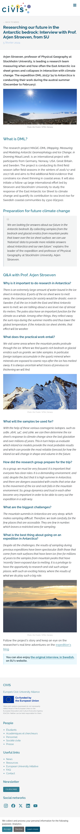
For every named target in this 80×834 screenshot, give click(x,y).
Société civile (13, 740)
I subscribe (11, 789)
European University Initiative (22, 766)
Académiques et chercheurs (22, 733)
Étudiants (11, 729)
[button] (74, 5)
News (9, 759)
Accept (7, 829)
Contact (10, 773)
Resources (12, 762)
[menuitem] (41, 730)
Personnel (11, 737)
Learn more (32, 829)
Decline (19, 829)
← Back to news (11, 22)
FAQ (8, 769)
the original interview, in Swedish (52, 657)
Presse (10, 744)
